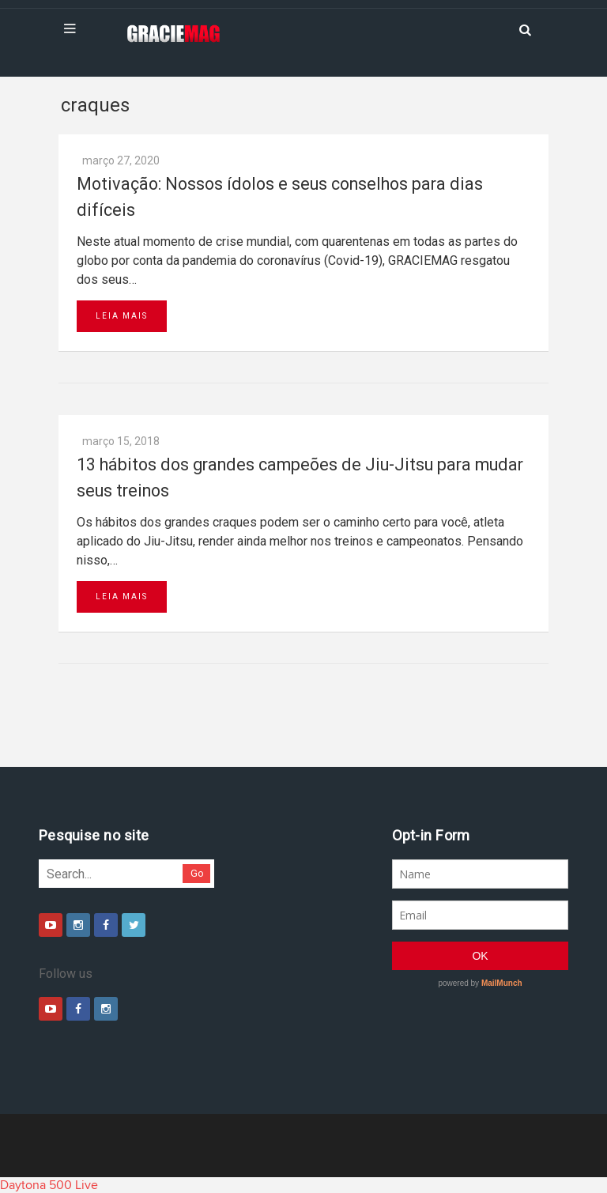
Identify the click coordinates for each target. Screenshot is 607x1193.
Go (197, 873)
